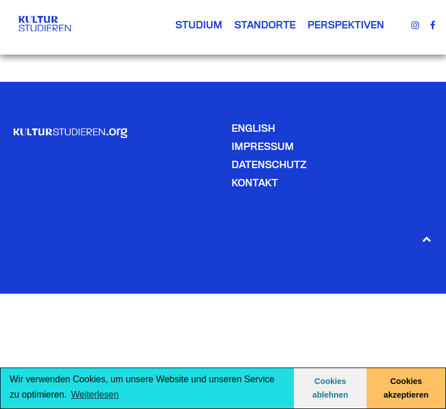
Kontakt (255, 183)
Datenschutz (269, 164)
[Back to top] (426, 238)
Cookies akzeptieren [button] (406, 388)
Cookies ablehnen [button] (330, 388)
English (253, 128)
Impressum (263, 146)
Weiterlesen (95, 394)
